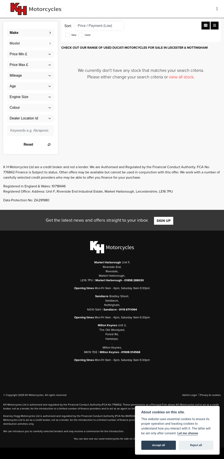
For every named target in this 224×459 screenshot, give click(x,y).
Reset (37, 144)
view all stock (181, 77)
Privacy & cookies (210, 395)
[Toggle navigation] (217, 9)
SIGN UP (164, 221)
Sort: (68, 26)
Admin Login (189, 395)
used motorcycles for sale (114, 438)
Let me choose (187, 433)
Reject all (196, 445)
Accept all (158, 445)
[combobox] (30, 33)
